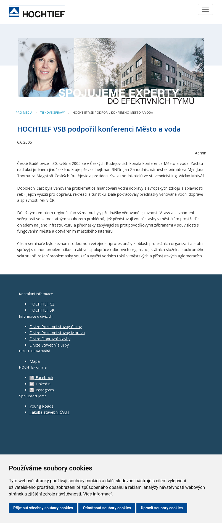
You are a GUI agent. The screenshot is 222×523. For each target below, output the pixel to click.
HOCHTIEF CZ (42, 304)
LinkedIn (40, 383)
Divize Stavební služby (49, 345)
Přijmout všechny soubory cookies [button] (43, 508)
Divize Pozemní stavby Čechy (56, 326)
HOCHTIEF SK (42, 310)
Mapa (35, 361)
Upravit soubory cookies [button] (162, 508)
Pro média (24, 112)
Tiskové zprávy (52, 112)
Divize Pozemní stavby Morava (57, 332)
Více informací (97, 494)
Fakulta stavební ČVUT (50, 412)
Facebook (41, 377)
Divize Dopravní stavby (50, 338)
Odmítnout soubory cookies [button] (107, 508)
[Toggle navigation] (205, 9)
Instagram (42, 390)
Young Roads (41, 406)
